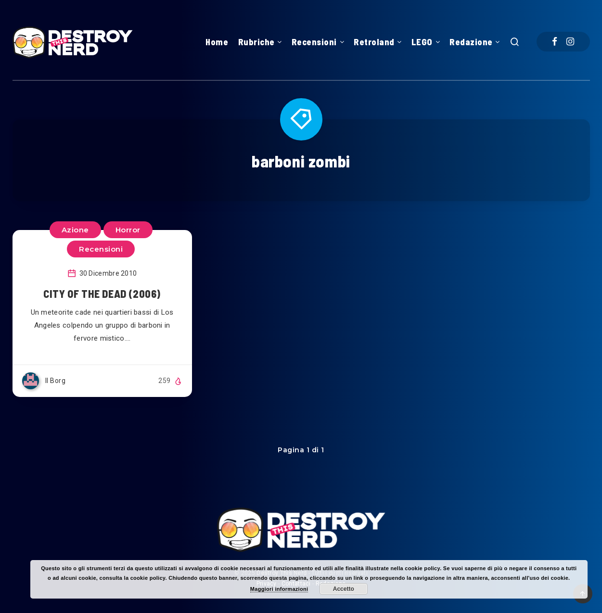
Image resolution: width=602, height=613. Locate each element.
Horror (128, 229)
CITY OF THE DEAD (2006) (102, 293)
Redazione (471, 42)
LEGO (422, 42)
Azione (75, 229)
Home (216, 42)
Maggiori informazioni (279, 589)
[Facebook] (554, 41)
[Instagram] (570, 41)
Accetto (343, 589)
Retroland (374, 42)
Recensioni (314, 42)
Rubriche (256, 42)
